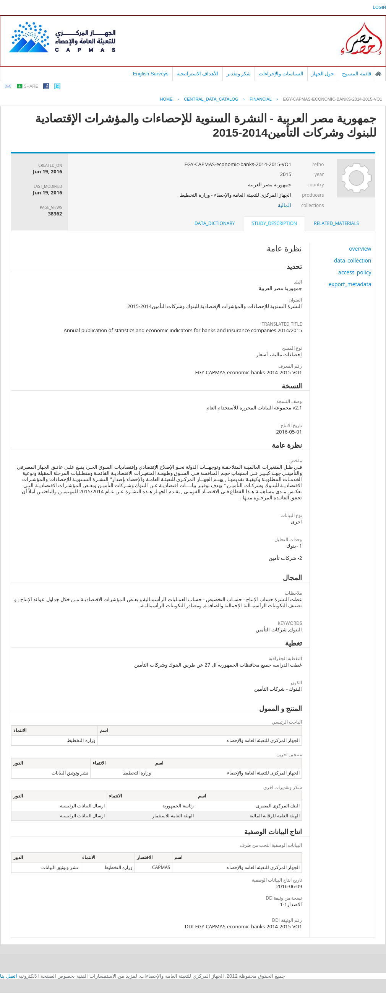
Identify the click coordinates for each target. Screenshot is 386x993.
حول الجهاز (322, 74)
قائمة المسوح (356, 74)
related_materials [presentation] (336, 223)
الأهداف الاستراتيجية (198, 74)
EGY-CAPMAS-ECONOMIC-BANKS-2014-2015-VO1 (332, 99)
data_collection (352, 260)
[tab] (336, 223)
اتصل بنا (8, 976)
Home (166, 99)
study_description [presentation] (274, 223)
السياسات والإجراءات (281, 74)
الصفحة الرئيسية (378, 74)
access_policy (354, 272)
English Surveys (151, 74)
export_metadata (350, 284)
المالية (284, 205)
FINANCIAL (260, 99)
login (379, 7)
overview (360, 248)
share (31, 86)
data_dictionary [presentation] (215, 223)
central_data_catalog (211, 99)
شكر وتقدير (239, 74)
